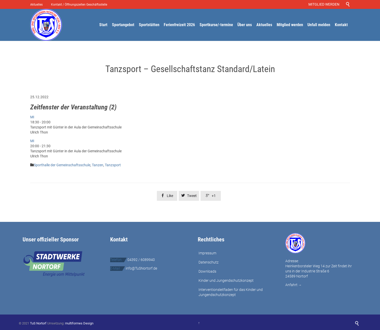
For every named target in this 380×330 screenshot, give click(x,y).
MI (32, 117)
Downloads (207, 271)
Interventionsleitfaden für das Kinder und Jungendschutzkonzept (231, 292)
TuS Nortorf (38, 323)
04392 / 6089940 (141, 260)
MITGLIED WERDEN (324, 4)
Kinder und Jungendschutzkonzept (226, 280)
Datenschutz (209, 262)
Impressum (207, 253)
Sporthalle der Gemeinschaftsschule (62, 165)
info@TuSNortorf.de (141, 268)
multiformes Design (79, 323)
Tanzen (97, 165)
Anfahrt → (293, 285)
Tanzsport (113, 165)
